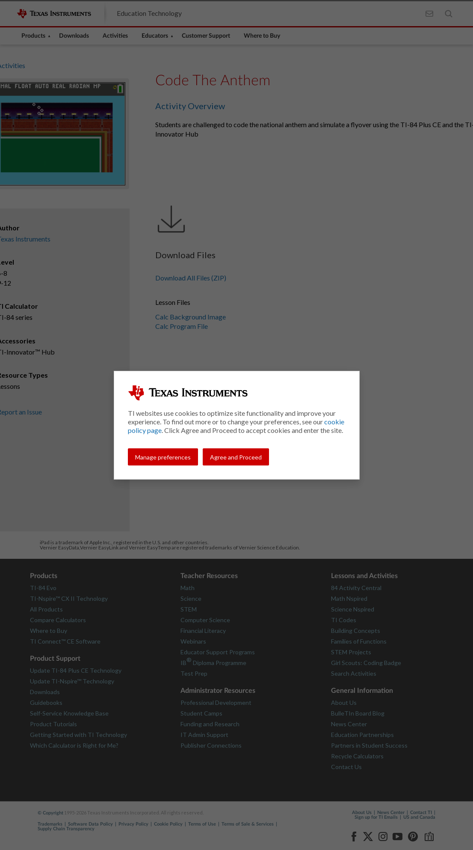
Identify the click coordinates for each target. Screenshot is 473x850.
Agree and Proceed (236, 457)
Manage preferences (163, 457)
